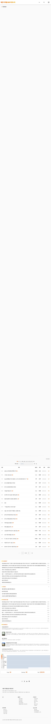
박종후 (3, 669)
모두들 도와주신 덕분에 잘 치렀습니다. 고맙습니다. (10, 573)
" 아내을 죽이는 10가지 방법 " (10, 508)
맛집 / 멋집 (5, 715)
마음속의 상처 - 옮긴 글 (8, 544)
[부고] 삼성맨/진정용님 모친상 (10, 488)
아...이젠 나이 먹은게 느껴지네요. (10, 540)
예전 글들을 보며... (7, 528)
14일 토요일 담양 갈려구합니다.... (7, 650)
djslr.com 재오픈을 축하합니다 (10, 472)
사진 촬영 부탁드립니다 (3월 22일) (11, 532)
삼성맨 (3, 668)
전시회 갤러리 (21, 704)
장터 (35, 704)
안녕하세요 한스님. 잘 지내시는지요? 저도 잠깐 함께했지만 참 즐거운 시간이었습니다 (15, 569)
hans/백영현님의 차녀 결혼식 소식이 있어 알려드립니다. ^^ (15, 480)
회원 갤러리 (21, 703)
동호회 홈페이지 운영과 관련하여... (10, 500)
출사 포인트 (5, 712)
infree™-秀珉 (4, 664)
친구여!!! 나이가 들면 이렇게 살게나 (11, 496)
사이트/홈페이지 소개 (37, 713)
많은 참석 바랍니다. (5, 582)
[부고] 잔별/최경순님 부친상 (9, 484)
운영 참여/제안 (36, 712)
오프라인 (35, 701)
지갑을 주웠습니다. (8, 492)
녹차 (3, 661)
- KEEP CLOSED (47, 460)
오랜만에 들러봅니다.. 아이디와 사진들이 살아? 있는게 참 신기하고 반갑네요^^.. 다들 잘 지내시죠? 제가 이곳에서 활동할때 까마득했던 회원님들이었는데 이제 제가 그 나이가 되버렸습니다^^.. (24, 567)
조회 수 (49, 469)
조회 (28, 463)
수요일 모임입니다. (5, 628)
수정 (26, 463)
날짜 (24, 463)
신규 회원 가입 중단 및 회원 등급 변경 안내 (9, 595)
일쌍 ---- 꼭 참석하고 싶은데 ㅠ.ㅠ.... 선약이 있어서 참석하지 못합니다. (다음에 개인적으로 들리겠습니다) (18, 575)
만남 (5, 504)
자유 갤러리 (21, 700)
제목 (22, 463)
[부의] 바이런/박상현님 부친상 (10, 516)
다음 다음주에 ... (4, 640)
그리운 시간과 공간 (8, 476)
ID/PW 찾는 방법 (5, 593)
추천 (31, 463)
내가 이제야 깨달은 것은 (9, 536)
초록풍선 (36, 472)
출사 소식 (5, 711)
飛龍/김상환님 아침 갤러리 (23, 705)
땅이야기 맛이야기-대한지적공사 (10, 548)
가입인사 (35, 707)
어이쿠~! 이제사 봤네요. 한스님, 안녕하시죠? (9, 571)
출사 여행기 (5, 713)
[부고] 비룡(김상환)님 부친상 (9, 520)
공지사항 (35, 711)
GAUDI (4, 665)
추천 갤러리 (21, 701)
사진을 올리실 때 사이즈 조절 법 (11, 644)
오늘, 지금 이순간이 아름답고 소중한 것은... (12, 512)
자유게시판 (4, 6)
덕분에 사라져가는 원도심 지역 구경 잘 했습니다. (9, 618)
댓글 (30, 463)
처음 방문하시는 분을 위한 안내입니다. (8, 590)
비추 (33, 463)
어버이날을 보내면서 (8, 524)
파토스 (3, 657)
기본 (19, 463)
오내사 (3, 660)
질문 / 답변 (36, 705)
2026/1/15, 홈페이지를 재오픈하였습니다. (9, 597)
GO (28, 554)
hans (36, 476)
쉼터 (36, 480)
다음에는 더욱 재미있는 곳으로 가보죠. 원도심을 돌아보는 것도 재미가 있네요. (14, 577)
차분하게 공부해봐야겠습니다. (6, 584)
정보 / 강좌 (36, 703)
